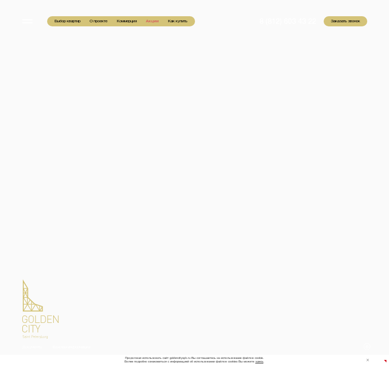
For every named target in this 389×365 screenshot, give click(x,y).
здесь (259, 361)
